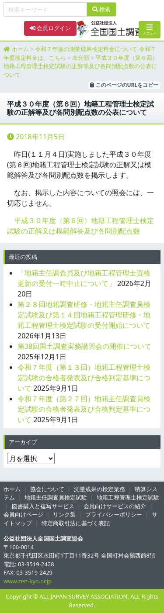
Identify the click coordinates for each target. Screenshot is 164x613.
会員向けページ (23, 514)
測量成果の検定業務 (99, 489)
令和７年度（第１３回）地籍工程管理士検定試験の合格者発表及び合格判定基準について (83, 377)
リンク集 (64, 514)
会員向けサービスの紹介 (115, 506)
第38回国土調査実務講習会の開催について (84, 346)
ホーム (20, 49)
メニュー (150, 29)
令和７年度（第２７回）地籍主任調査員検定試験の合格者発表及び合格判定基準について (83, 409)
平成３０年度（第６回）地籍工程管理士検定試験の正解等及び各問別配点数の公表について (80, 66)
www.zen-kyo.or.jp (27, 581)
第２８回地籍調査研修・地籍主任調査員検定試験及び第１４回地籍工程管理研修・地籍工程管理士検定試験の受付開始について (83, 315)
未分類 (80, 58)
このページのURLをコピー (124, 85)
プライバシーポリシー (113, 514)
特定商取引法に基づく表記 (76, 523)
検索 (101, 9)
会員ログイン (50, 28)
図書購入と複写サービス (43, 506)
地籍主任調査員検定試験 (55, 497)
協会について (47, 489)
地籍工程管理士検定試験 (128, 497)
